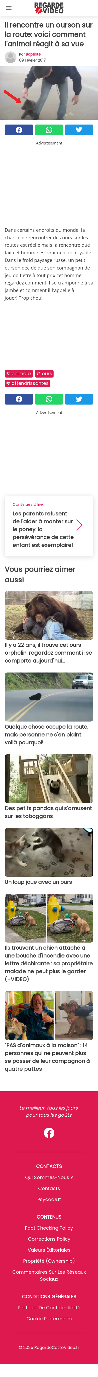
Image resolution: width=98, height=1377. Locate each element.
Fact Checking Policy (49, 1228)
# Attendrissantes (27, 383)
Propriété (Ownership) (49, 1261)
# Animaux (19, 373)
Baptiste (33, 54)
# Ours (44, 373)
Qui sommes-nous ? (49, 1177)
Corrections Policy (49, 1239)
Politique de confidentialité (49, 1307)
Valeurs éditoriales (49, 1250)
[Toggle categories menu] (9, 8)
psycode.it (49, 1199)
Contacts (49, 1188)
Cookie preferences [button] (49, 1318)
